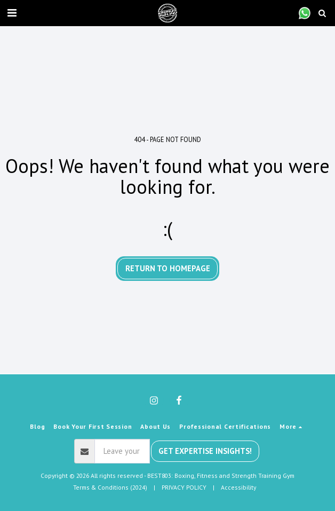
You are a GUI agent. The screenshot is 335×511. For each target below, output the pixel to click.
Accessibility (238, 487)
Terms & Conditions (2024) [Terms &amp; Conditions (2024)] (110, 487)
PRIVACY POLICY (184, 487)
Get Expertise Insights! (205, 451)
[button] (12, 12)
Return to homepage (167, 268)
